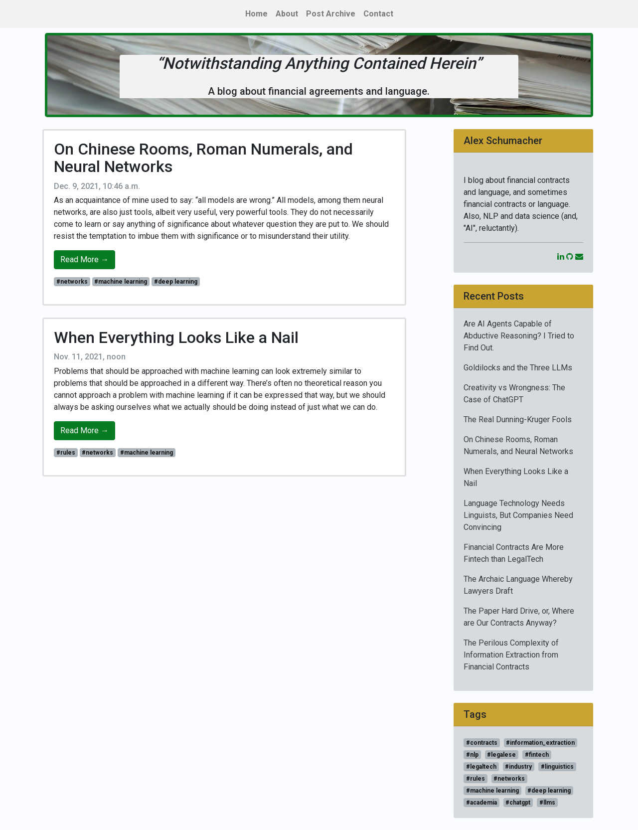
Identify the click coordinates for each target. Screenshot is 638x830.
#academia (481, 802)
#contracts (481, 742)
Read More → (84, 259)
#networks (72, 281)
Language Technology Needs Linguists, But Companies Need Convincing (518, 515)
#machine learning (120, 281)
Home (256, 13)
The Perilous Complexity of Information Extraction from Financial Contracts (511, 654)
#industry (518, 766)
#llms (547, 802)
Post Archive (330, 13)
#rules (65, 452)
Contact (378, 13)
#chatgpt (517, 802)
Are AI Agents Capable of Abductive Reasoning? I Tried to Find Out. (519, 335)
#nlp (472, 754)
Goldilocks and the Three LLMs (518, 367)
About (287, 13)
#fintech (537, 754)
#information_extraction (540, 742)
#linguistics (557, 766)
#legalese (501, 754)
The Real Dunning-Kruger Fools (518, 419)
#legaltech (481, 766)
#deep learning (175, 281)
